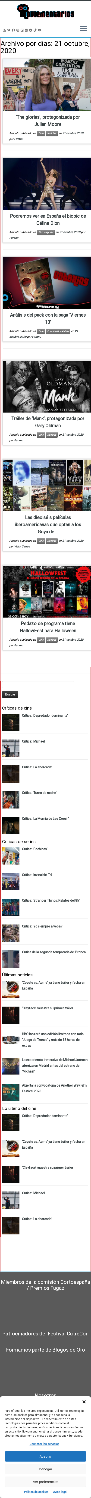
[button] (84, 1402)
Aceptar (46, 1456)
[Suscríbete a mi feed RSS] (5, 30)
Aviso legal (60, 1492)
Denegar (45, 1469)
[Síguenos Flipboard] (23, 30)
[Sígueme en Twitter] (9, 30)
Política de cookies (36, 1492)
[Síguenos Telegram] (31, 30)
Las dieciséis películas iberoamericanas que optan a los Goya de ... (48, 525)
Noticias (51, 133)
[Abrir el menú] (83, 28)
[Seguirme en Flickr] (27, 30)
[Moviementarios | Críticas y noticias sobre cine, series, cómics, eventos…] (45, 11)
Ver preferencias (45, 1482)
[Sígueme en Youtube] (40, 30)
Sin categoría (45, 232)
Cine (41, 133)
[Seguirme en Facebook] (14, 30)
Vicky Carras (22, 546)
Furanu (18, 139)
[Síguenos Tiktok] (36, 30)
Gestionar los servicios (44, 1444)
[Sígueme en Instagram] (18, 30)
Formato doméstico (58, 331)
